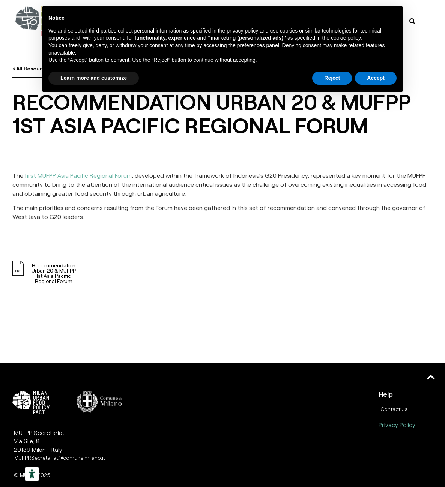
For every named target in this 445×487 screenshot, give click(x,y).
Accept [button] (376, 78)
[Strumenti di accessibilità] (32, 474)
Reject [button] (332, 78)
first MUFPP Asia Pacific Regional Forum (78, 175)
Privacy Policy (397, 424)
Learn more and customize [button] (93, 78)
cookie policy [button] (346, 38)
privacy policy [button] (242, 31)
